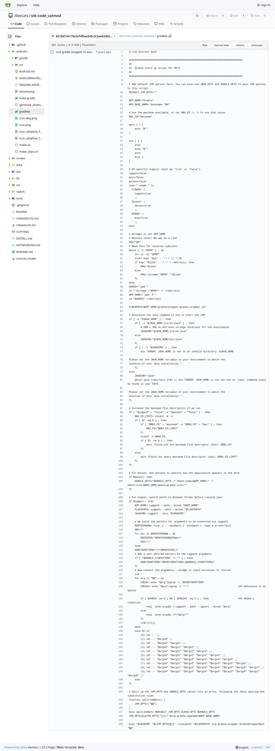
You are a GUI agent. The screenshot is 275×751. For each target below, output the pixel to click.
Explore (22, 5)
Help (36, 5)
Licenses (257, 747)
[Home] (7, 5)
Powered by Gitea (15, 747)
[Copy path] (170, 36)
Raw (204, 45)
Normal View (221, 45)
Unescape (256, 45)
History (240, 45)
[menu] (242, 747)
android (149, 36)
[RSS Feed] (197, 16)
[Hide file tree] (9, 36)
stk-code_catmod (46, 16)
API (267, 747)
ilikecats (21, 16)
